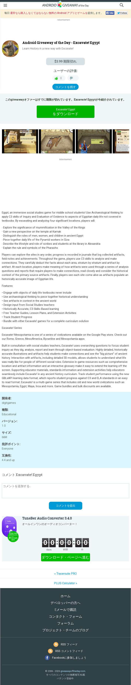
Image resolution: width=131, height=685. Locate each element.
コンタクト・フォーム (65, 616)
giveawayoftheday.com (73, 671)
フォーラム (65, 623)
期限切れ (65, 61)
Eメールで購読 (65, 610)
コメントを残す (65, 87)
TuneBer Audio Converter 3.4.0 (47, 518)
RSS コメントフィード (69, 651)
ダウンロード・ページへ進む (65, 557)
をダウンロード (65, 111)
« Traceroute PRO (65, 573)
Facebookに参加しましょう (69, 657)
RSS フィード (69, 644)
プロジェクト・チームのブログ (65, 630)
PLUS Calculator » (65, 583)
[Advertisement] (65, 30)
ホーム (65, 596)
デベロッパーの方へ (65, 603)
